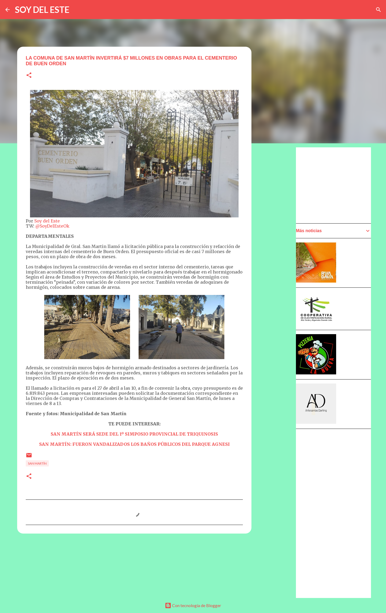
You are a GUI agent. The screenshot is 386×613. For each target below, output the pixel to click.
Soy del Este (47, 221)
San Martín (37, 463)
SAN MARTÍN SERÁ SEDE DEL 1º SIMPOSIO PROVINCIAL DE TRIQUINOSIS (134, 434)
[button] (29, 75)
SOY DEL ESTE (42, 9)
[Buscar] (378, 9)
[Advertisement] (278, 299)
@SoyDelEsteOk (52, 226)
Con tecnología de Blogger (193, 605)
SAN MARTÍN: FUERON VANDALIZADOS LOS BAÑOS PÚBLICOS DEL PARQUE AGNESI (134, 444)
